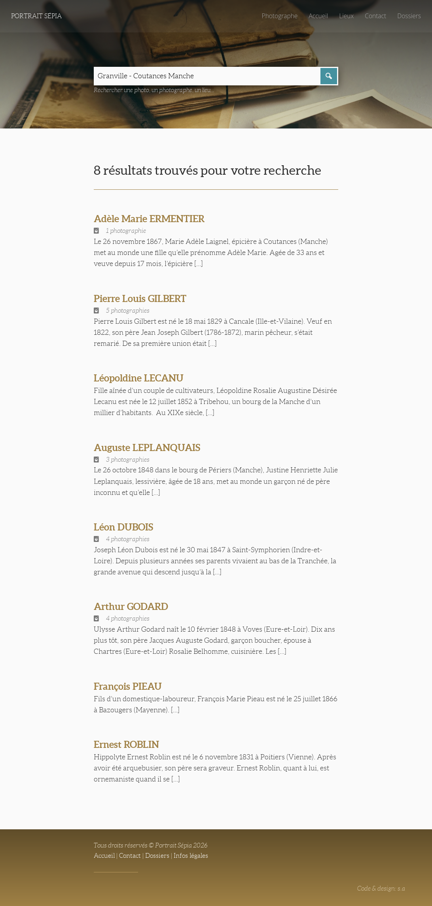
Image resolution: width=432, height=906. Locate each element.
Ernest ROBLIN (127, 744)
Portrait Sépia (36, 16)
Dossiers (409, 15)
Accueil (317, 15)
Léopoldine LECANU (140, 378)
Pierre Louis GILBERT (142, 298)
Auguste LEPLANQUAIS (149, 447)
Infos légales (191, 856)
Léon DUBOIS (124, 527)
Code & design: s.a (381, 888)
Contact (375, 15)
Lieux (345, 15)
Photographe (278, 15)
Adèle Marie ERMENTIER (151, 219)
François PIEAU (129, 686)
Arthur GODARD (133, 606)
